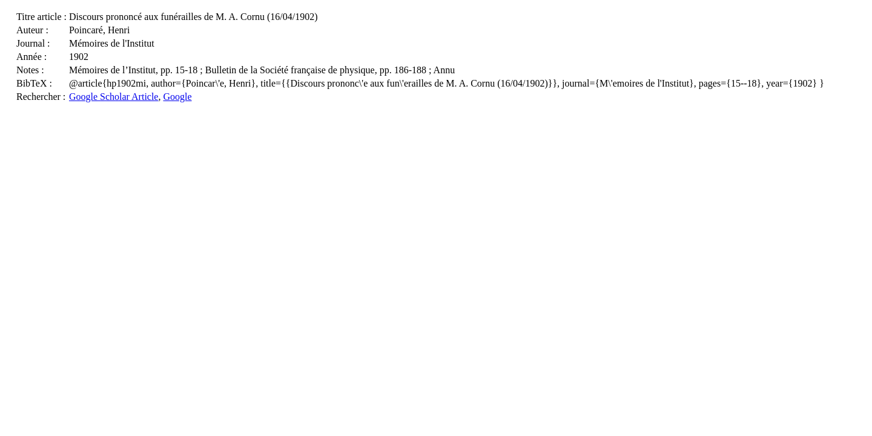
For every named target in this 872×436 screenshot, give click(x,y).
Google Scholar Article (114, 96)
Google (177, 96)
